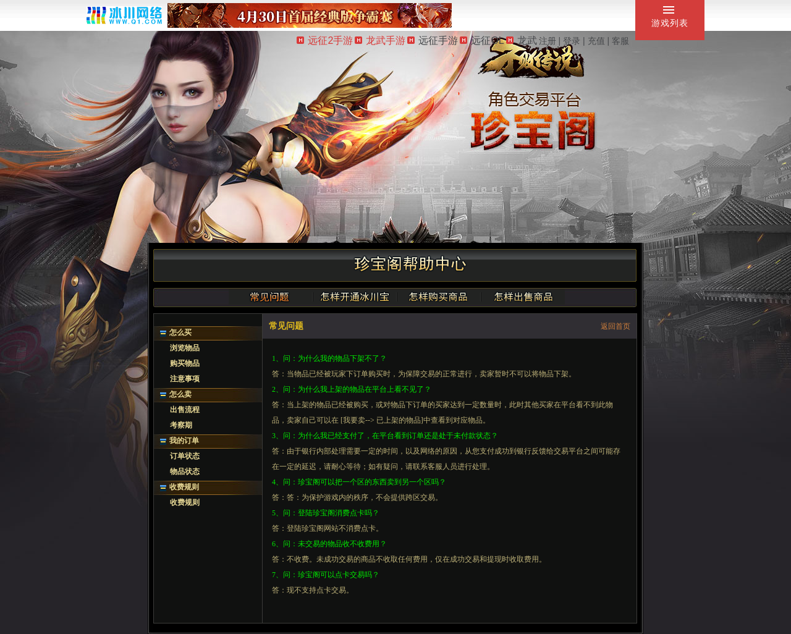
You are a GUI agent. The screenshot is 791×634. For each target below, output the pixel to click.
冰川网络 (124, 15)
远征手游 (432, 40)
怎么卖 (180, 394)
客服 (620, 41)
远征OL (482, 40)
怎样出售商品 (523, 296)
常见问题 (271, 296)
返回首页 (615, 326)
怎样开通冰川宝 (355, 296)
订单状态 (185, 456)
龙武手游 (380, 40)
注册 (547, 41)
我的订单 (184, 440)
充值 (596, 41)
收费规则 (184, 487)
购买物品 (185, 363)
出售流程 (185, 409)
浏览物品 (185, 348)
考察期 (181, 425)
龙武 (521, 40)
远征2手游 (325, 40)
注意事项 (185, 378)
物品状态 (185, 471)
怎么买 (180, 332)
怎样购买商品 (439, 296)
